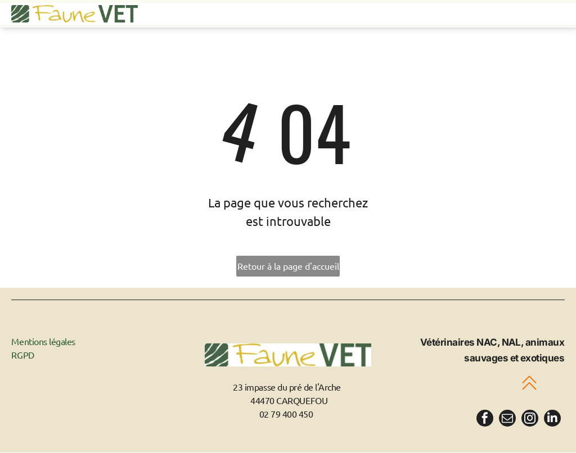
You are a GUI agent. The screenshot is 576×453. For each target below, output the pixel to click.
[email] (507, 420)
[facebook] (484, 420)
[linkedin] (552, 420)
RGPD (22, 355)
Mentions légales (43, 341)
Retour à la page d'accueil (288, 266)
